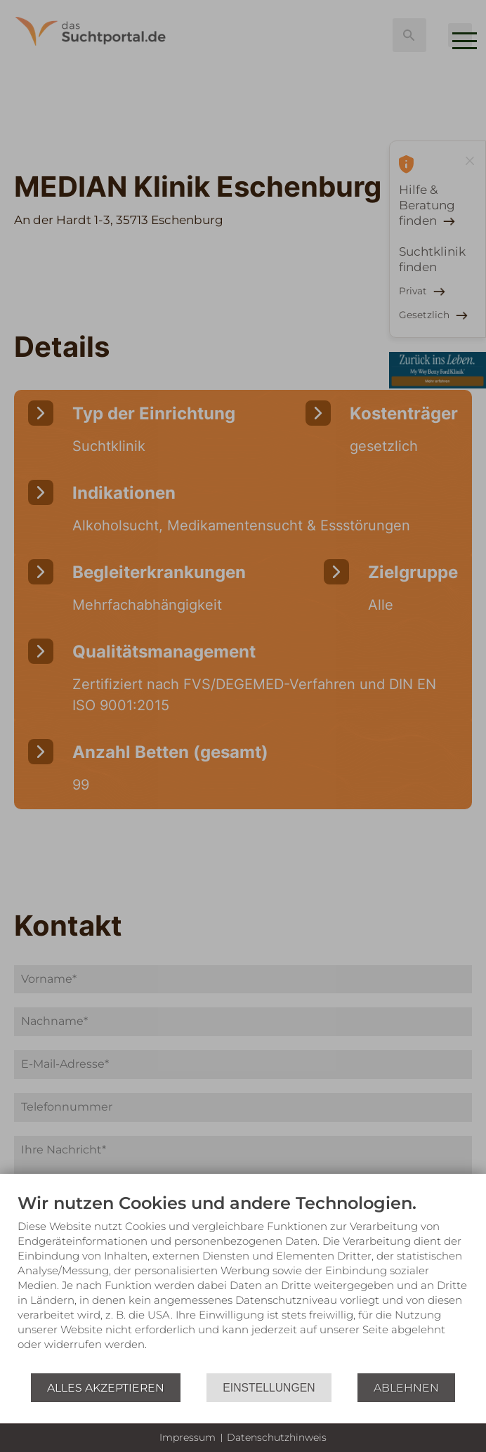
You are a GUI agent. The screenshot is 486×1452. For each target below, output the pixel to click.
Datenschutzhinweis (277, 1437)
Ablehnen (406, 1387)
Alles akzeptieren (105, 1387)
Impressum (187, 1437)
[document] (243, 1282)
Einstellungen (269, 1388)
